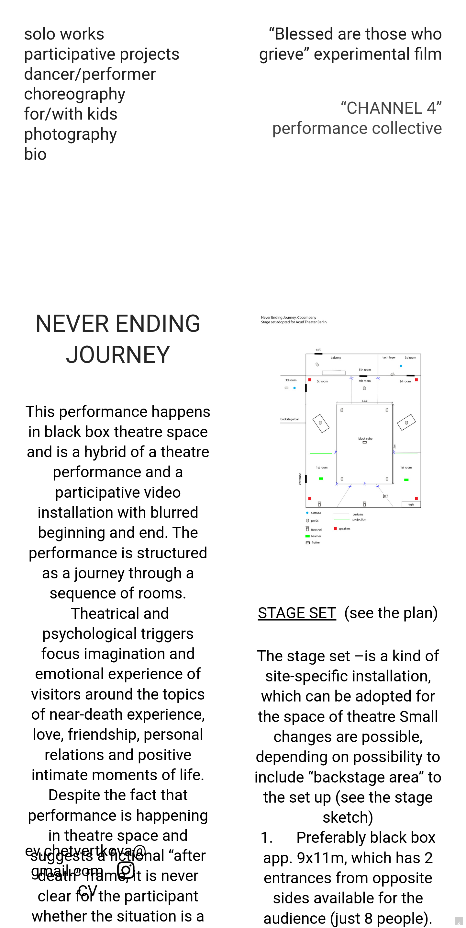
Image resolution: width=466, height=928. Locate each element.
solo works (64, 34)
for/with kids (71, 114)
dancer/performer (90, 74)
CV (86, 891)
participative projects (102, 54)
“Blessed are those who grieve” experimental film (350, 44)
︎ (126, 871)
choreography (75, 94)
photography (70, 134)
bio (35, 154)
